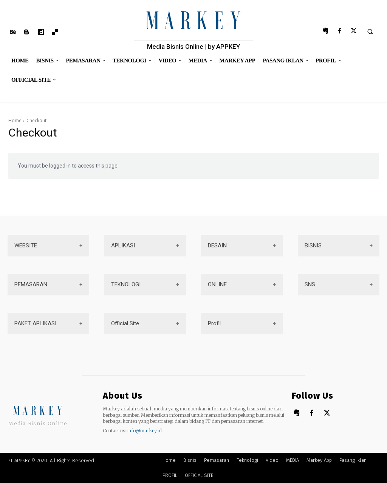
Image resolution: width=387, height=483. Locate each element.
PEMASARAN (30, 284)
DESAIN (217, 245)
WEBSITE (25, 245)
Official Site (125, 323)
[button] (370, 31)
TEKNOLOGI (126, 284)
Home (15, 120)
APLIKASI (123, 245)
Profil (214, 323)
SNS (310, 284)
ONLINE (217, 284)
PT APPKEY (19, 460)
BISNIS (313, 245)
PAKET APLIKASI (35, 323)
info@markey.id (144, 430)
